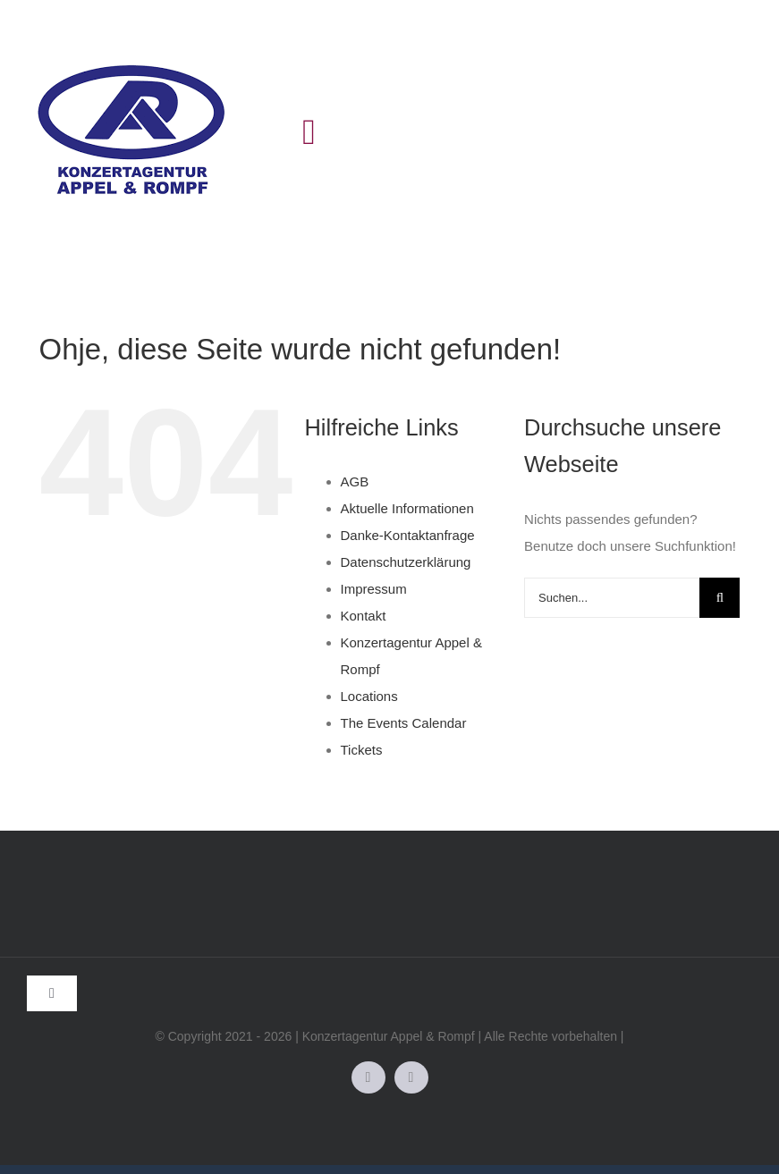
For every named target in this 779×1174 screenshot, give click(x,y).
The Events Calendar (404, 723)
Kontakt (363, 615)
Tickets (362, 749)
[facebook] (368, 1077)
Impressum (374, 588)
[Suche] (719, 598)
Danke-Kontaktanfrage (408, 535)
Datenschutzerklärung (406, 562)
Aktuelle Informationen (407, 508)
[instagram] (411, 1077)
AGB (355, 481)
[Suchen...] (611, 598)
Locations (369, 696)
